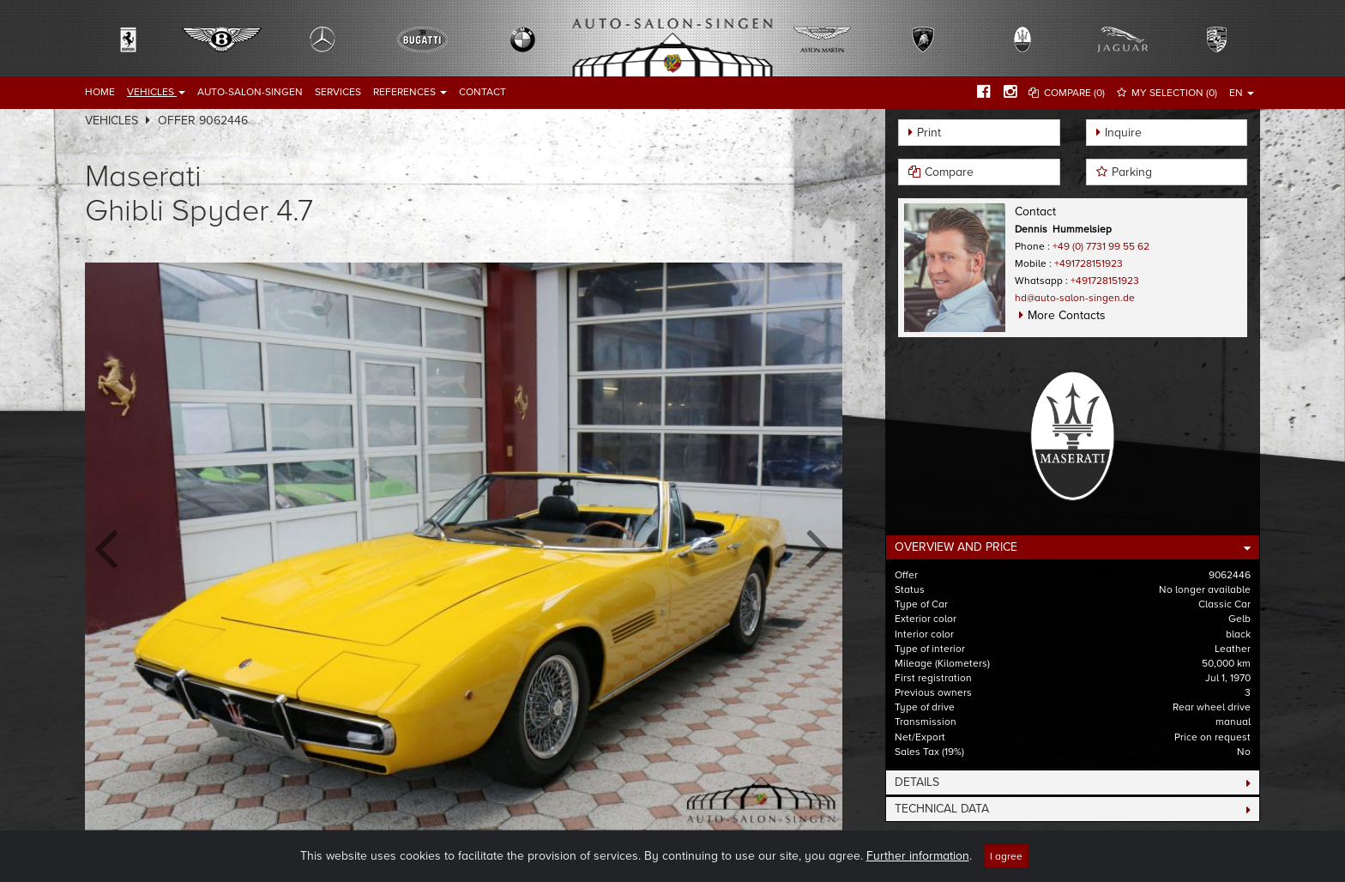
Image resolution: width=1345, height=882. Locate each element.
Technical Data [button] (942, 808)
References (410, 92)
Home (100, 92)
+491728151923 (1088, 263)
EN (1241, 93)
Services (338, 92)
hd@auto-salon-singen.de (1075, 298)
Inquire (1123, 132)
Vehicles (156, 92)
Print (929, 132)
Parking (1132, 172)
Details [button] (917, 782)
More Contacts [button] (1067, 315)
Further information (917, 856)
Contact (482, 92)
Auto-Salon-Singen (250, 92)
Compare (949, 172)
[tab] (1072, 547)
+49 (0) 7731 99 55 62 (1100, 246)
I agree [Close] (1006, 856)
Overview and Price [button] (956, 547)
